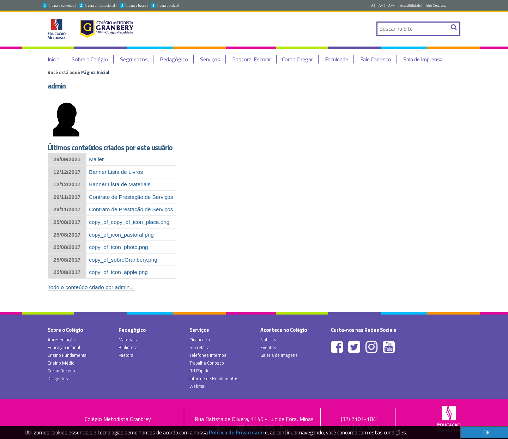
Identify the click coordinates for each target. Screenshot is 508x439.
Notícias (268, 339)
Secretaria (199, 347)
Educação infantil (64, 347)
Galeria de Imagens (279, 355)
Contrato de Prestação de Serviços (131, 197)
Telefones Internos (207, 355)
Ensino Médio (61, 362)
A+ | (382, 5)
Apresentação (61, 339)
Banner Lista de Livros (116, 172)
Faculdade (336, 59)
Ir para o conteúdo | (62, 5)
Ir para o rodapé (168, 5)
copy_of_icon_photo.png (118, 247)
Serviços (210, 59)
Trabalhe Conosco (206, 362)
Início (54, 59)
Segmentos (134, 59)
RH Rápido (199, 370)
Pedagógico (174, 59)
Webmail (197, 386)
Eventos (268, 347)
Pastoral (126, 355)
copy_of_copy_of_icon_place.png (129, 222)
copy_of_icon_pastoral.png (121, 235)
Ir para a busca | (137, 5)
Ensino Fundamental (67, 355)
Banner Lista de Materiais (119, 184)
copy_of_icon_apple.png (118, 272)
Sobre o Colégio (90, 59)
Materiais (128, 339)
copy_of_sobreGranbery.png (123, 260)
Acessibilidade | (411, 5)
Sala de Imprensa (423, 59)
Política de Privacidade (236, 432)
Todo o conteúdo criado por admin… (91, 287)
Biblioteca (128, 347)
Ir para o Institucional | (101, 5)
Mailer (96, 159)
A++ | (392, 5)
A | (373, 5)
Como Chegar (297, 59)
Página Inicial (95, 72)
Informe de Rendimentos (213, 378)
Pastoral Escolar (251, 59)
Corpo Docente (62, 370)
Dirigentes (58, 378)
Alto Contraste (436, 5)
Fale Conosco (375, 59)
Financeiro (199, 339)
